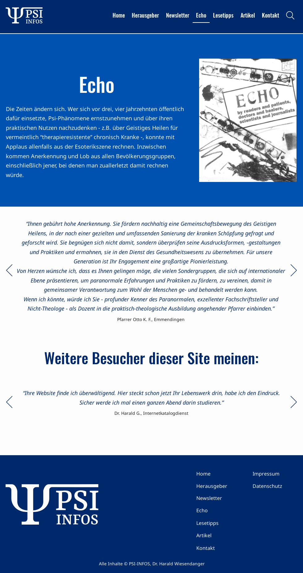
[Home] (218, 474)
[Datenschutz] (275, 486)
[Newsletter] (218, 498)
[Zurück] (9, 270)
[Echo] (218, 510)
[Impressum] (275, 474)
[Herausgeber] (218, 486)
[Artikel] (218, 535)
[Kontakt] (218, 548)
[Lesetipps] (218, 523)
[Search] (290, 15)
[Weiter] (294, 270)
